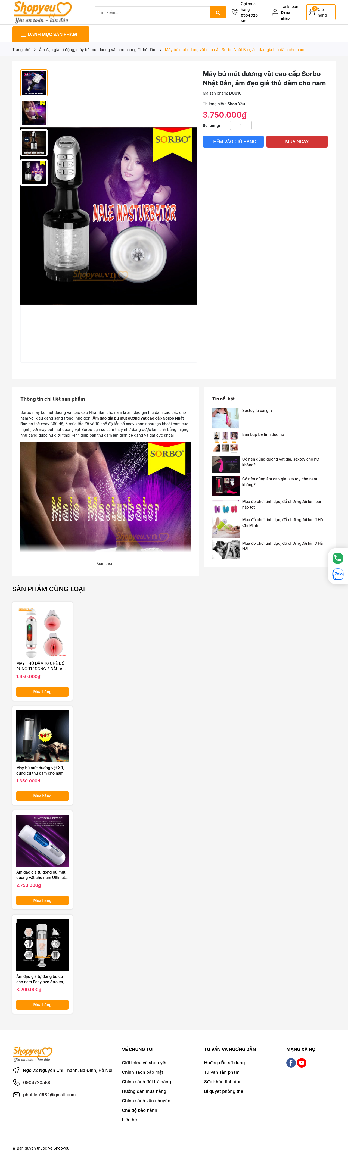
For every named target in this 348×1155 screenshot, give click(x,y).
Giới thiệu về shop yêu (145, 1062)
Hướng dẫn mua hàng (144, 1091)
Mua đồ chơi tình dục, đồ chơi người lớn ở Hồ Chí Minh (282, 522)
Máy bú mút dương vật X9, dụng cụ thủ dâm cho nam (40, 770)
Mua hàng (42, 691)
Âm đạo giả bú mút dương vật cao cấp (127, 418)
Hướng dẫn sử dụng (224, 1062)
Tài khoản (289, 6)
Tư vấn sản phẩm (222, 1072)
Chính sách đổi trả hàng (146, 1081)
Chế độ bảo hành (139, 1110)
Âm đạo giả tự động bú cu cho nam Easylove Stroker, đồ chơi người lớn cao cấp (40, 979)
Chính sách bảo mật (142, 1072)
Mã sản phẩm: (215, 93)
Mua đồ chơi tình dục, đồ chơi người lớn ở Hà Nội (282, 546)
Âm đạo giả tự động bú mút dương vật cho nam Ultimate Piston (41, 875)
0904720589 (36, 1082)
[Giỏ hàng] (321, 12)
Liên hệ (129, 1119)
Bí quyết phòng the (223, 1091)
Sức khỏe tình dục (223, 1081)
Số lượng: (211, 125)
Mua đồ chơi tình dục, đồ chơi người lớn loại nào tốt (281, 504)
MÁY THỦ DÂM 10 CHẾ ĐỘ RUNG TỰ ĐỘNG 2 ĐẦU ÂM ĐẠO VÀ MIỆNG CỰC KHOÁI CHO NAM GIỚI (41, 666)
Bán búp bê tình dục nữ (263, 434)
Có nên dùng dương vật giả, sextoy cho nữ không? (280, 462)
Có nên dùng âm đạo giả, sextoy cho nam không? (279, 482)
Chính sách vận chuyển (146, 1100)
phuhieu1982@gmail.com (49, 1094)
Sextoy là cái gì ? (257, 410)
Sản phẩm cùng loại (48, 589)
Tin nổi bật (223, 399)
